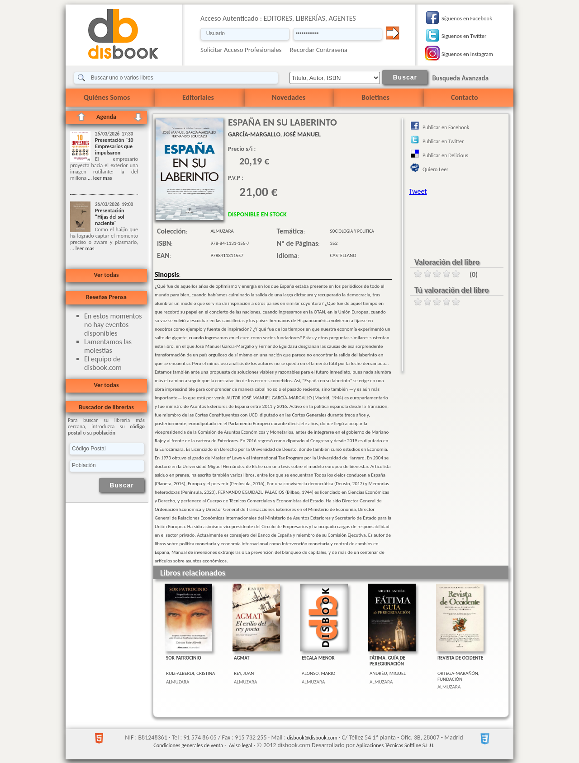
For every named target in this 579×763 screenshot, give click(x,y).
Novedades (288, 97)
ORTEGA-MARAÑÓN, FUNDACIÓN (458, 676)
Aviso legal (240, 745)
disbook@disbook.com (312, 738)
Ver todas (106, 275)
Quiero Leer (435, 169)
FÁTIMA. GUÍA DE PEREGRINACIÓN (387, 661)
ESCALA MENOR (318, 658)
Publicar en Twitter (443, 141)
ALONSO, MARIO (318, 673)
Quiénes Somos (107, 97)
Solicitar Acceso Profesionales (241, 50)
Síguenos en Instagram (467, 54)
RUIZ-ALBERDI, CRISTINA (190, 673)
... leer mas (99, 178)
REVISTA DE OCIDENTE (460, 658)
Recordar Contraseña (318, 50)
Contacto (464, 97)
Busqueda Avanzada (460, 78)
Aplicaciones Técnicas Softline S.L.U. (395, 745)
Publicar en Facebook (445, 127)
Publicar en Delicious (445, 155)
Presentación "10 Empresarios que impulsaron (114, 146)
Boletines (375, 97)
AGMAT (241, 658)
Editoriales (198, 97)
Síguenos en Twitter (463, 36)
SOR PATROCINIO (183, 658)
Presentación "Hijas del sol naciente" (109, 216)
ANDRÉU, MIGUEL (388, 673)
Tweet (418, 191)
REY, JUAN (244, 673)
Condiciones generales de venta (188, 745)
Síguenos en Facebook (466, 18)
